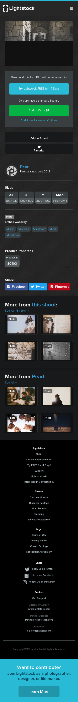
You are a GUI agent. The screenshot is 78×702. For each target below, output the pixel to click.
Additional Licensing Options (39, 120)
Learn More (39, 691)
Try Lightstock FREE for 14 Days (39, 88)
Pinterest (59, 286)
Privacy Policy (39, 540)
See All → (11, 382)
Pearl (25, 167)
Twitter (38, 286)
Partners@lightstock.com (39, 620)
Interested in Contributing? (39, 482)
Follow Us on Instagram (42, 582)
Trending (39, 514)
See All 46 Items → (17, 311)
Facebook (16, 286)
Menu (71, 8)
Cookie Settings (39, 546)
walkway (13, 235)
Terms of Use (39, 535)
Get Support (39, 598)
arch (10, 229)
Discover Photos (39, 497)
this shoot (44, 305)
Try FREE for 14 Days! (39, 465)
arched (24, 229)
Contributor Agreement (39, 552)
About (39, 454)
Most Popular (39, 508)
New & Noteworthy (39, 519)
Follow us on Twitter (42, 569)
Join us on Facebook (42, 575)
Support (39, 471)
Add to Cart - (39, 110)
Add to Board (39, 137)
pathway (39, 229)
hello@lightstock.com (39, 631)
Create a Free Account (39, 459)
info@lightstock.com (39, 609)
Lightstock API (39, 476)
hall (53, 229)
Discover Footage (39, 503)
